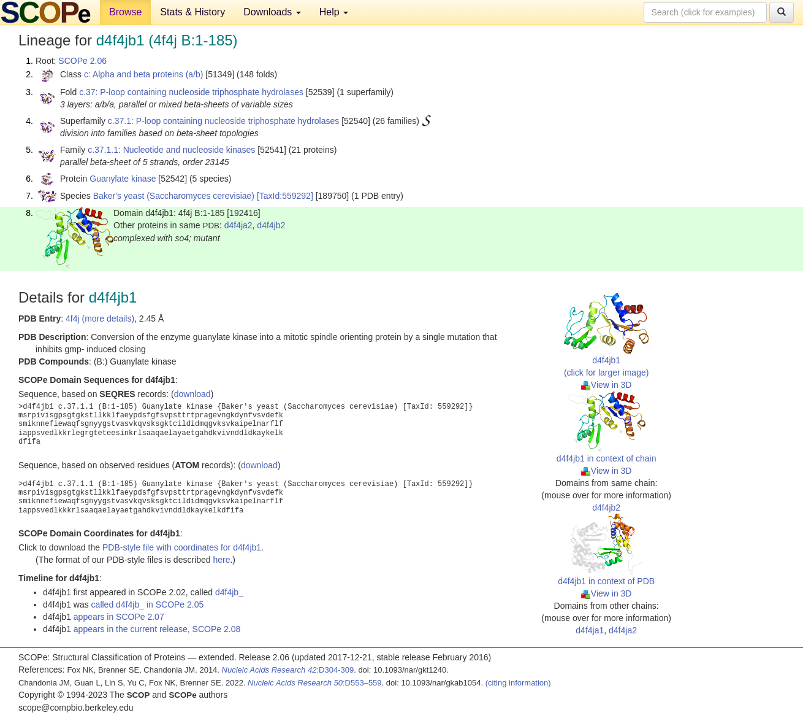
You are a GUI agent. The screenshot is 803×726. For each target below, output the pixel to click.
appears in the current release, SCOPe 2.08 (157, 629)
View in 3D (606, 385)
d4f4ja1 (590, 630)
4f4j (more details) (100, 318)
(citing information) (518, 682)
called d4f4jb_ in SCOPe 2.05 (147, 604)
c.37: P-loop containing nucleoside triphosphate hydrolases (191, 92)
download (192, 394)
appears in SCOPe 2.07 (119, 617)
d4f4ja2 (238, 225)
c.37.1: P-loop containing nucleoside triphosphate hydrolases (223, 121)
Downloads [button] (272, 12)
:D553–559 (315, 682)
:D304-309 (288, 669)
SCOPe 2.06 (82, 61)
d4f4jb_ (229, 592)
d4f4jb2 (271, 225)
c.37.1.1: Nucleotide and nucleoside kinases (171, 150)
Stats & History (192, 12)
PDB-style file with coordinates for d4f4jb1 (181, 547)
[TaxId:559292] (285, 196)
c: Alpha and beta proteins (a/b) (144, 74)
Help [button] (333, 12)
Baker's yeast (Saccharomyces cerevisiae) (173, 196)
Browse (125, 12)
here (221, 560)
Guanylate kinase (122, 178)
